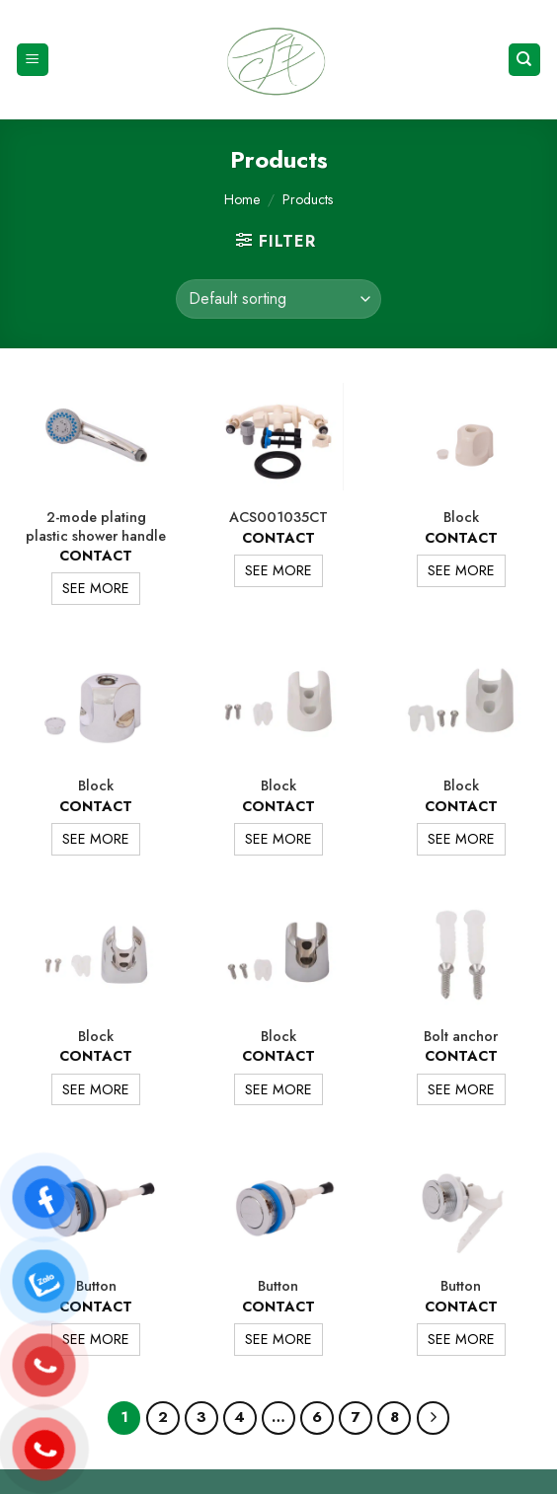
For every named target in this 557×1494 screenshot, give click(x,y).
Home (242, 199)
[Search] (525, 59)
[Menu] (33, 59)
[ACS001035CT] (278, 436)
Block (461, 517)
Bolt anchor (461, 1036)
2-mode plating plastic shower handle (96, 526)
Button (96, 1286)
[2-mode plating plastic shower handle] (96, 436)
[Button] (96, 1204)
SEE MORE (95, 588)
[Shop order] (278, 299)
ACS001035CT (278, 517)
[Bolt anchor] (460, 954)
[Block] (460, 436)
